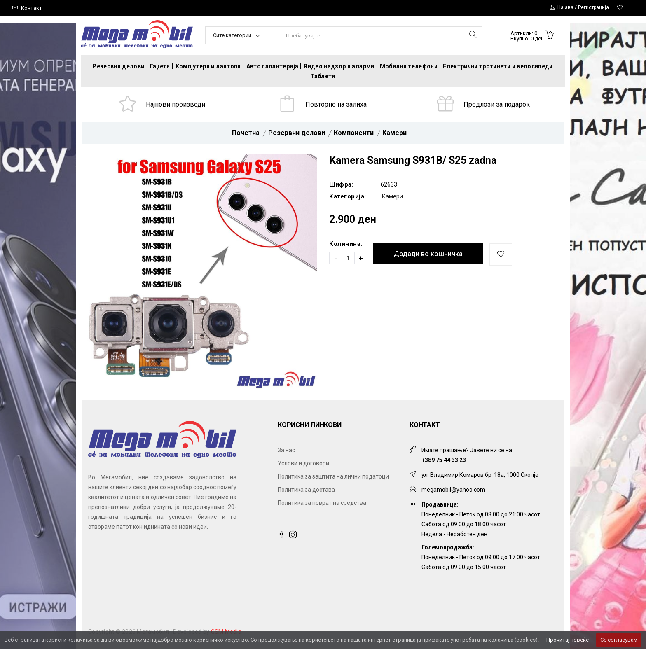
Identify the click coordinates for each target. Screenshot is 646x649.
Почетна (246, 133)
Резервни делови (118, 66)
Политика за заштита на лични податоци (333, 476)
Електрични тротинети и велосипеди (498, 66)
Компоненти (354, 133)
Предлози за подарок (496, 104)
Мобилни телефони (409, 66)
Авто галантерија (272, 66)
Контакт (31, 8)
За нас (286, 450)
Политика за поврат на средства (322, 503)
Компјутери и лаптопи (208, 66)
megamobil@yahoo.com (453, 489)
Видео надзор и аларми (339, 66)
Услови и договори (303, 463)
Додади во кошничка (428, 254)
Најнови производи (175, 104)
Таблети (322, 76)
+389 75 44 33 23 (443, 460)
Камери (394, 133)
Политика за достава (306, 489)
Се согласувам (618, 640)
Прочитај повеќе (567, 640)
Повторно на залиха (336, 104)
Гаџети (160, 66)
